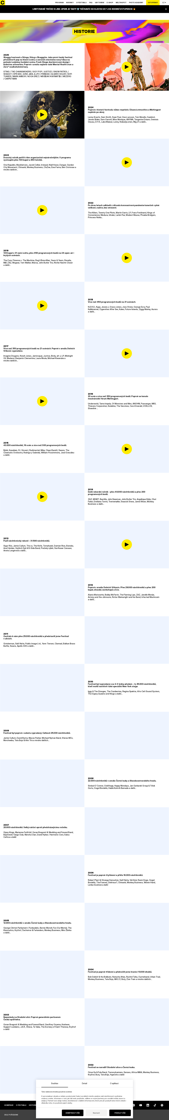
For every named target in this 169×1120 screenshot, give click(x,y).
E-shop (110, 2)
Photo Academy (136, 2)
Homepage (8, 1105)
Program (59, 2)
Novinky (70, 2)
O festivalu (81, 2)
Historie (32, 1105)
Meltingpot (121, 2)
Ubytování (99, 2)
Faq (90, 2)
